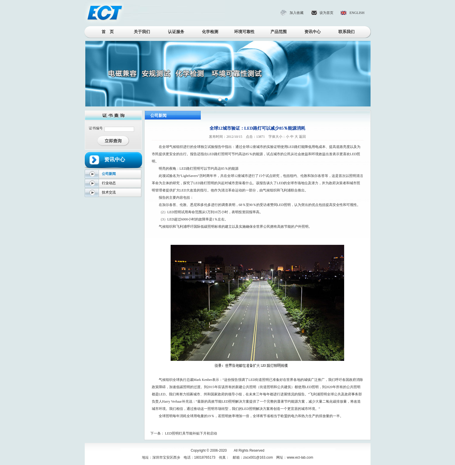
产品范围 (278, 32)
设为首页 (326, 13)
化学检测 (210, 32)
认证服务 (176, 32)
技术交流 (109, 192)
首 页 (108, 32)
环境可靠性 (244, 32)
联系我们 (346, 32)
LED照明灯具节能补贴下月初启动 (191, 433)
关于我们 (142, 32)
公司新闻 (109, 174)
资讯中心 (312, 32)
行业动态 (109, 183)
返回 (302, 137)
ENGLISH (357, 13)
